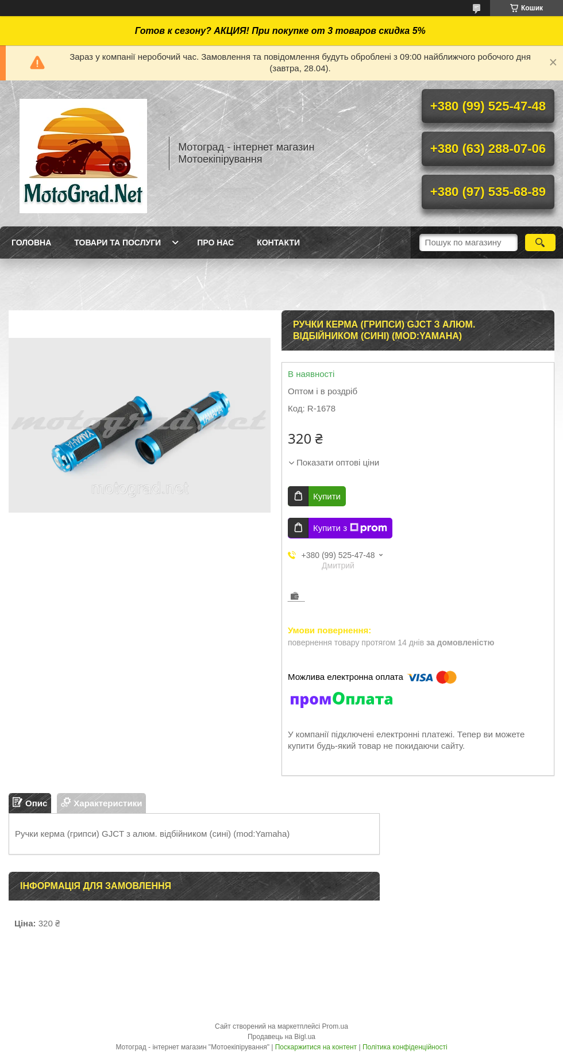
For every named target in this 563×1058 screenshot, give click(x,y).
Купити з (350, 528)
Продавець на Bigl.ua (281, 1037)
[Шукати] (540, 242)
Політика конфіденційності (405, 1047)
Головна (31, 242)
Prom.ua (335, 1026)
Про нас (215, 242)
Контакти (278, 242)
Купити (327, 496)
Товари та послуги (117, 242)
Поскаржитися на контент (316, 1047)
